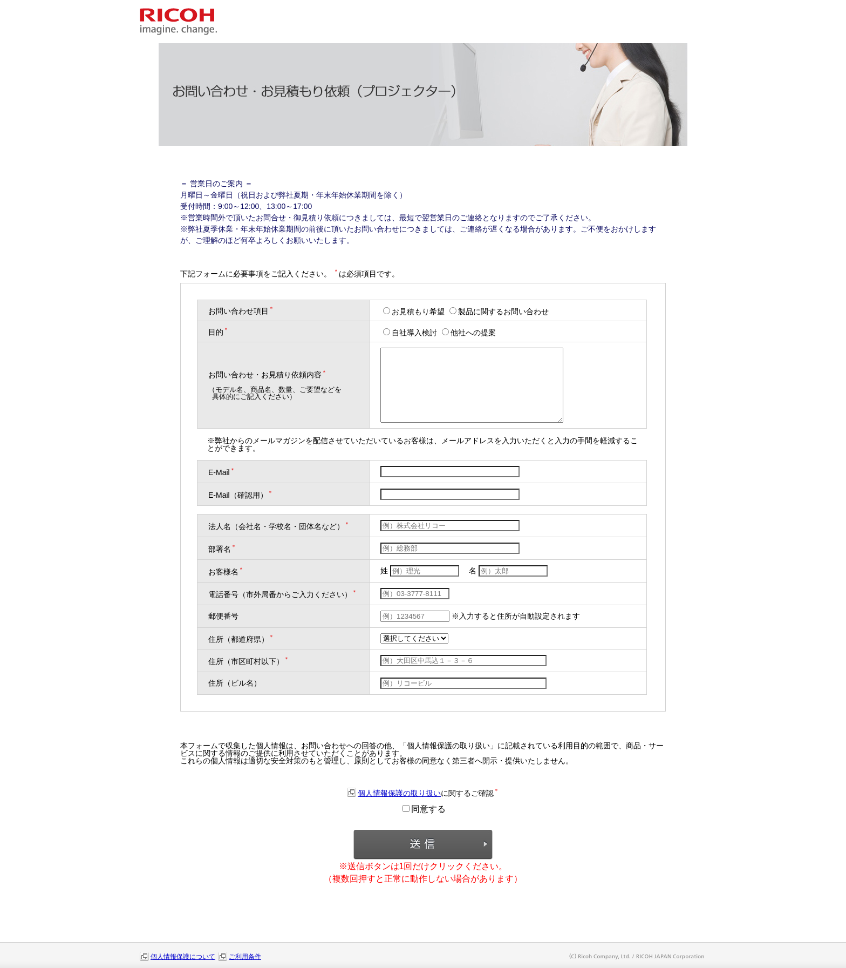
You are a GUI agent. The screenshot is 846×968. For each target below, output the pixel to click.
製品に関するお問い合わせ (499, 311)
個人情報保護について (183, 956)
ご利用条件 (245, 956)
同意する (424, 809)
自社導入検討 (411, 332)
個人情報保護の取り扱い (399, 793)
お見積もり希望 (415, 311)
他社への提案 (469, 332)
